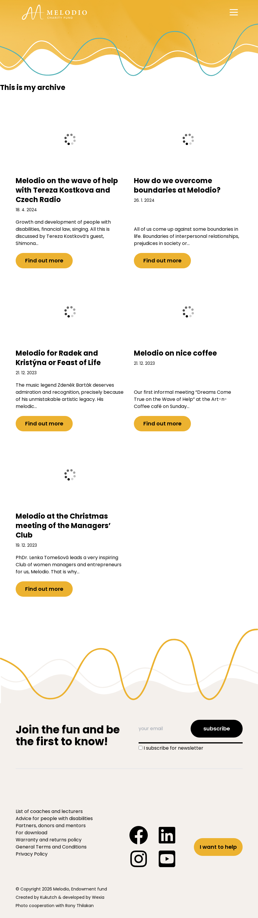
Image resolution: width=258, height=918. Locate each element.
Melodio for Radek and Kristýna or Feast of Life (58, 357)
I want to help (218, 847)
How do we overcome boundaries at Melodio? (177, 185)
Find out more (44, 260)
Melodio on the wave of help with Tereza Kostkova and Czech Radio (67, 190)
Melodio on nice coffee (175, 353)
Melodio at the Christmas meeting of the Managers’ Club (63, 525)
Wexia (98, 897)
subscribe (216, 728)
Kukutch (48, 897)
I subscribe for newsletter (173, 748)
